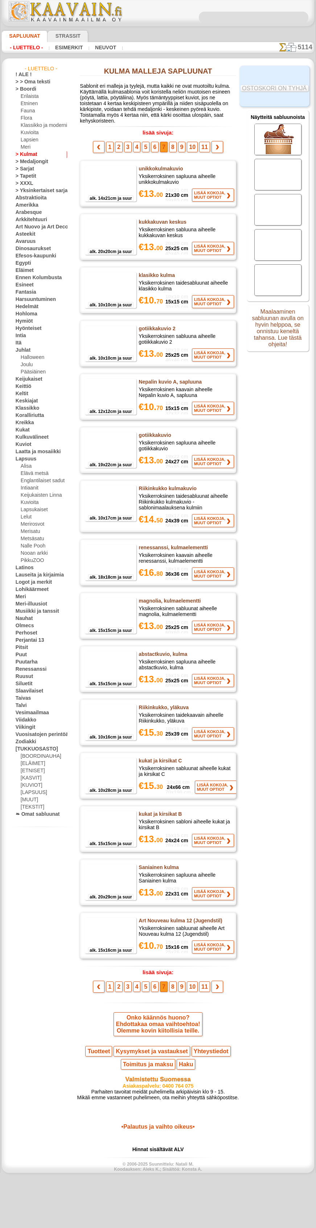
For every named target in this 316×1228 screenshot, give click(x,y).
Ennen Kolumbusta (34, 277)
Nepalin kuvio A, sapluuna (168, 393)
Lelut (26, 517)
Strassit (59, 36)
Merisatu (30, 531)
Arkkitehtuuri (29, 219)
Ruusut (23, 676)
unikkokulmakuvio (160, 168)
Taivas (22, 698)
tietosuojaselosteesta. (219, 1222)
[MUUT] (29, 800)
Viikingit (24, 727)
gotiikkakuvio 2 (157, 337)
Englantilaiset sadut (41, 480)
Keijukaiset (26, 379)
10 (190, 146)
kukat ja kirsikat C (159, 793)
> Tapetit (24, 176)
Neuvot (96, 47)
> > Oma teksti (29, 82)
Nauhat (23, 618)
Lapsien (28, 140)
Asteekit (24, 234)
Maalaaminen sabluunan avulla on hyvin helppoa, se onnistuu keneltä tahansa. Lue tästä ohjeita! (277, 331)
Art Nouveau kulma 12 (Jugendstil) (179, 961)
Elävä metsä (33, 473)
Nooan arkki (33, 553)
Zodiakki (24, 742)
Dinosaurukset (30, 248)
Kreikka (23, 422)
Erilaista (29, 96)
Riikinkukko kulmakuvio (166, 505)
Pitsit (21, 647)
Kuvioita (29, 132)
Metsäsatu (32, 539)
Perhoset (24, 633)
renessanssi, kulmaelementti (172, 568)
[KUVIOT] (30, 785)
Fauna (27, 111)
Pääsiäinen (31, 372)
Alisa (25, 466)
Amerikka (25, 205)
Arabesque (26, 212)
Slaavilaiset (27, 691)
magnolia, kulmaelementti (169, 624)
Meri (25, 147)
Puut (20, 655)
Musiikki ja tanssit (34, 611)
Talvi (20, 705)
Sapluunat (21, 36)
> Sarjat (23, 169)
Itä (18, 343)
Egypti (22, 263)
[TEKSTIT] (30, 807)
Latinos (23, 568)
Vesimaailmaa (29, 713)
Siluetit (23, 684)
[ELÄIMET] (32, 763)
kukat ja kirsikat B (159, 849)
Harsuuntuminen (32, 299)
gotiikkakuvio (155, 449)
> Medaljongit (29, 161)
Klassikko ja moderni (41, 125)
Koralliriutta (28, 415)
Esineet (23, 285)
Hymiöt (23, 321)
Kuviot (22, 444)
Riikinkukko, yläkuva (162, 737)
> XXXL (23, 183)
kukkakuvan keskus (161, 224)
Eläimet (23, 270)
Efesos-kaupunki (32, 256)
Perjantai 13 (27, 640)
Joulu (26, 364)
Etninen (28, 103)
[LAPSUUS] (32, 792)
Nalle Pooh (31, 546)
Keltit (21, 393)
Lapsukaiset (33, 510)
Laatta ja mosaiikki (35, 451)
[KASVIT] (30, 778)
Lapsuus (24, 459)
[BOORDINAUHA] (39, 756)
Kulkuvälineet (29, 437)
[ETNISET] (31, 771)
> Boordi (24, 89)
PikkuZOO (30, 560)
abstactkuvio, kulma (162, 680)
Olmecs (23, 626)
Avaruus (24, 241)
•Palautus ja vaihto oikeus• (158, 1176)
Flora (26, 118)
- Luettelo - (24, 47)
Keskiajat (25, 401)
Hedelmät (25, 306)
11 (200, 146)
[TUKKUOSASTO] (33, 749)
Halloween (31, 357)
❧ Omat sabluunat (35, 814)
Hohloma (25, 314)
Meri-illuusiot (29, 604)
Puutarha (25, 662)
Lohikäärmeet (29, 589)
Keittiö (22, 386)
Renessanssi (28, 669)
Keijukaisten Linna (39, 495)
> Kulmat (24, 154)
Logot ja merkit (31, 582)
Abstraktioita (29, 198)
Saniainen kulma (157, 905)
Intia (20, 335)
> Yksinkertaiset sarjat (38, 190)
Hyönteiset (26, 328)
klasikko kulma (156, 281)
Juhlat (22, 350)
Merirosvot (32, 524)
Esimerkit (62, 47)
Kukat (22, 430)
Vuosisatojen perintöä (38, 734)
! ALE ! (22, 74)
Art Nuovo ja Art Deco (38, 227)
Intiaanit (29, 488)
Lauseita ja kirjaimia (36, 575)
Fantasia (24, 292)
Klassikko (25, 408)
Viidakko (24, 720)
